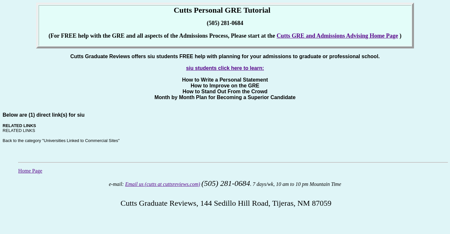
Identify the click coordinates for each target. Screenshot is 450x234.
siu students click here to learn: (225, 68)
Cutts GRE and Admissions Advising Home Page (337, 35)
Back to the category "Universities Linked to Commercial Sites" (61, 140)
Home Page (30, 171)
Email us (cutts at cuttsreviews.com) (162, 184)
